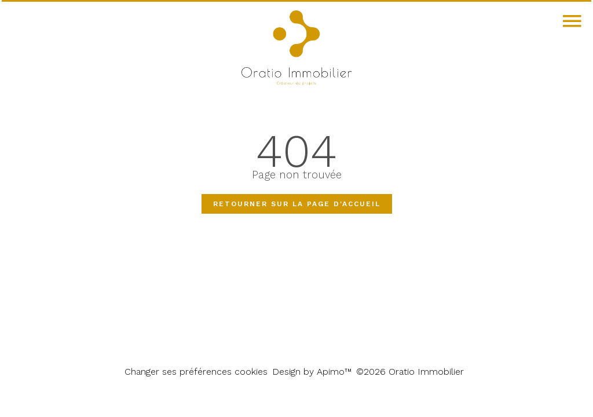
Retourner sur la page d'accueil (296, 204)
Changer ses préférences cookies (196, 371)
